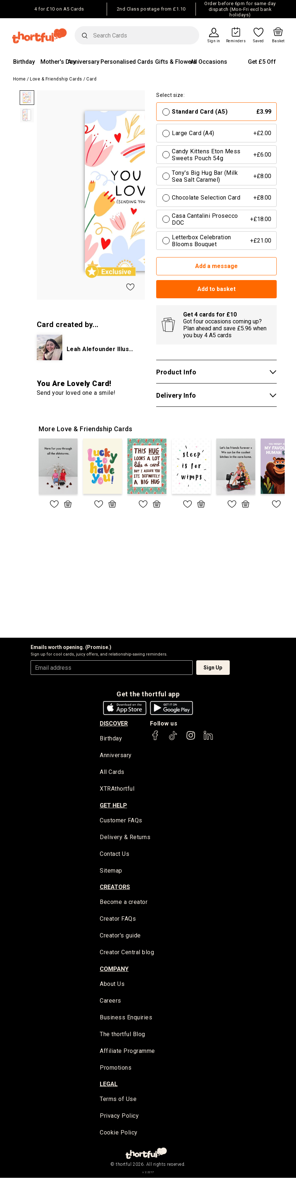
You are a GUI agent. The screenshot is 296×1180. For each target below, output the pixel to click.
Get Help (113, 805)
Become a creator (123, 903)
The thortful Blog (122, 1035)
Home (19, 79)
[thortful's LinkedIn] (208, 738)
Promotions (115, 1069)
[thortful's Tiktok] (172, 738)
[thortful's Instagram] (190, 738)
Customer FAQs (121, 821)
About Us (112, 985)
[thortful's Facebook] (155, 738)
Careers (110, 1002)
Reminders (236, 41)
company (114, 970)
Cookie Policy (119, 1135)
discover (114, 723)
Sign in (214, 41)
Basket (278, 41)
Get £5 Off (262, 61)
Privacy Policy (119, 1118)
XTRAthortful (117, 789)
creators (115, 888)
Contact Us (114, 854)
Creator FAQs (118, 920)
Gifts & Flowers (176, 61)
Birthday (24, 61)
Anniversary (83, 61)
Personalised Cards (126, 61)
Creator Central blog (127, 953)
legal (109, 1086)
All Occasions (208, 61)
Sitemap (111, 871)
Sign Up (213, 667)
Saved (258, 41)
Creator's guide (120, 936)
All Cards (112, 772)
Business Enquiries (126, 1019)
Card (91, 79)
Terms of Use (118, 1101)
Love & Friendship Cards (56, 79)
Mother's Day (58, 61)
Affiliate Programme (127, 1052)
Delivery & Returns (125, 837)
